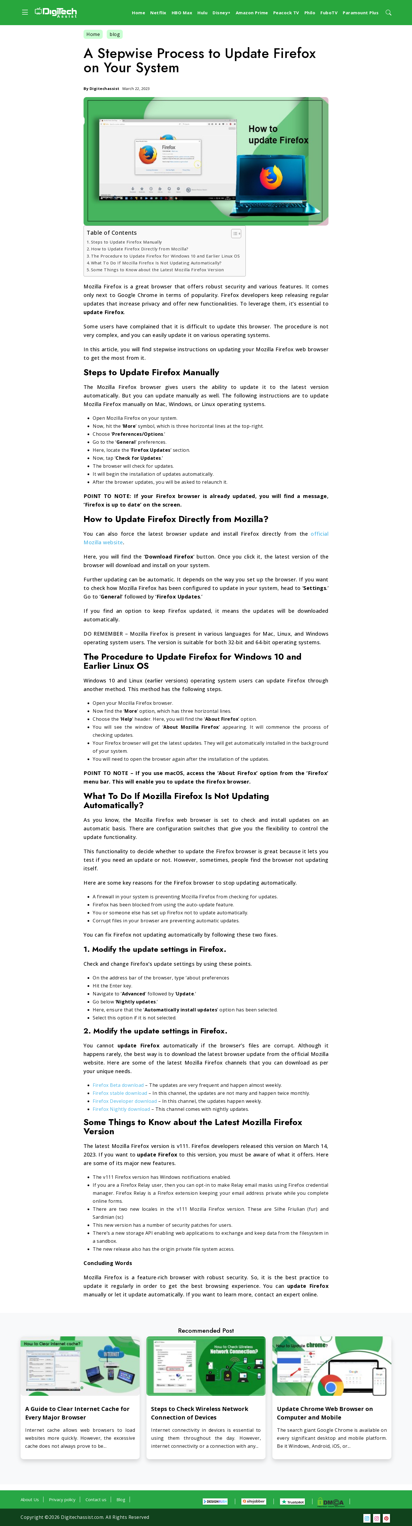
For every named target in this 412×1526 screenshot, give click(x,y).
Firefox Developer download (125, 1101)
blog (115, 34)
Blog (120, 1499)
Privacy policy (62, 1499)
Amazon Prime (252, 12)
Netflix (158, 12)
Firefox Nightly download (121, 1109)
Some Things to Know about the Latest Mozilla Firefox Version (157, 269)
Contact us (96, 1499)
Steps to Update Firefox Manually (126, 242)
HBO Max (182, 12)
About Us (30, 1499)
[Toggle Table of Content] (233, 233)
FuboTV (329, 12)
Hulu (202, 12)
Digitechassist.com (82, 1517)
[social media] (367, 1518)
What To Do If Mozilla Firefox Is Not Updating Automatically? (156, 263)
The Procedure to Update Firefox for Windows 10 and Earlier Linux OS (165, 256)
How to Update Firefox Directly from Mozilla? (140, 249)
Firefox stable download (120, 1093)
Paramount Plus (361, 12)
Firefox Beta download (118, 1085)
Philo (310, 12)
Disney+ (222, 12)
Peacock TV (286, 12)
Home (138, 12)
